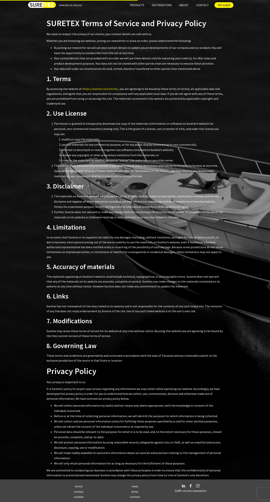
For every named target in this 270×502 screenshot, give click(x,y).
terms (79, 486)
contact (135, 497)
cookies (79, 497)
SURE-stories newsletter (191, 491)
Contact (202, 5)
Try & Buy (224, 5)
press (134, 491)
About (184, 5)
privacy (78, 491)
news (135, 486)
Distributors (162, 5)
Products (137, 5)
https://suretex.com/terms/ (100, 89)
